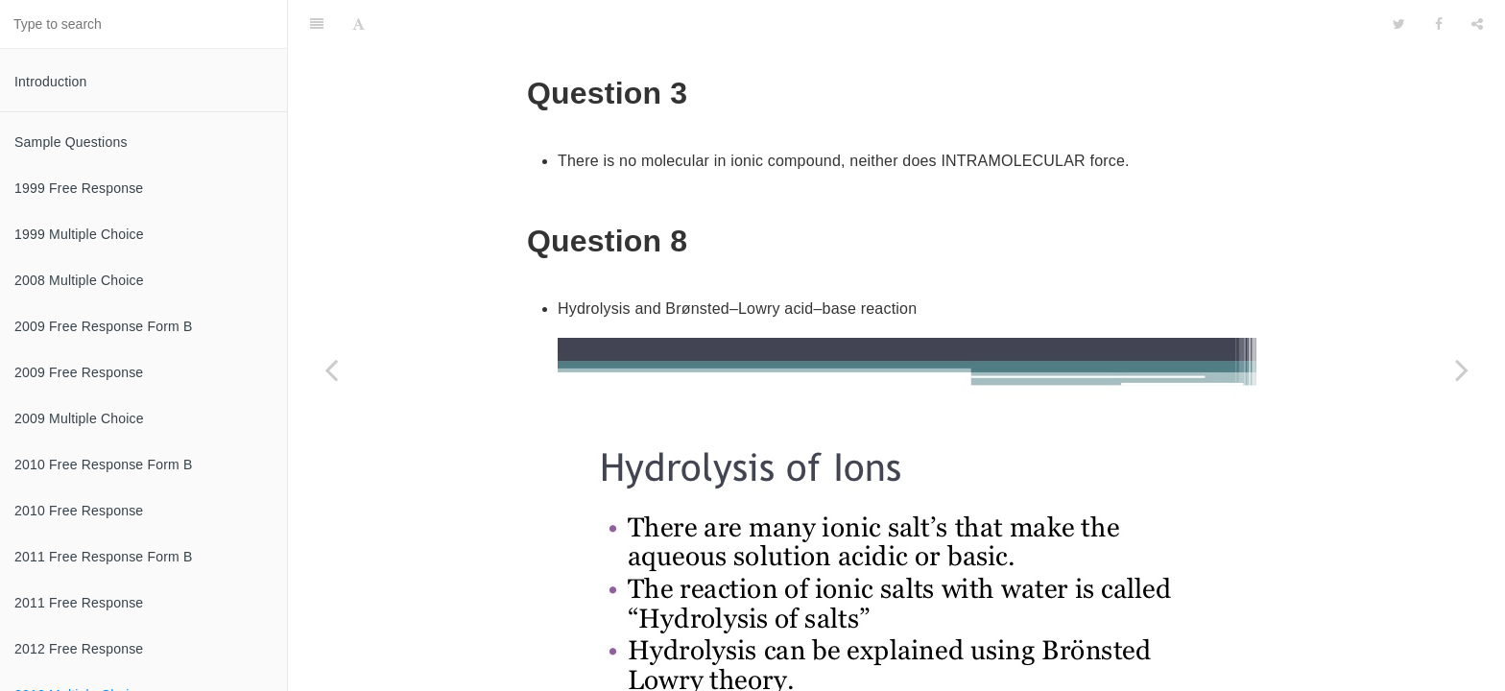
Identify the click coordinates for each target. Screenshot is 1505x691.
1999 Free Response (78, 188)
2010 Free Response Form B (103, 464)
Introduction (50, 81)
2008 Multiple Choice (79, 280)
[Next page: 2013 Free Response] (1462, 369)
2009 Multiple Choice (79, 418)
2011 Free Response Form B (103, 556)
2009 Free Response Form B (103, 326)
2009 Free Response (78, 372)
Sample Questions (71, 142)
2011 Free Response (78, 602)
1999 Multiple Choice (79, 234)
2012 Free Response (78, 648)
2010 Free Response (78, 510)
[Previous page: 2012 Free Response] (331, 369)
